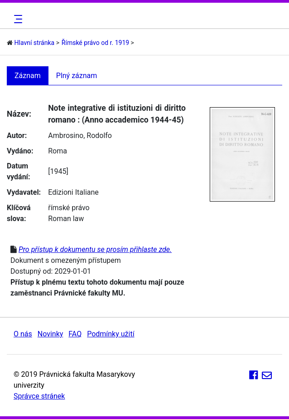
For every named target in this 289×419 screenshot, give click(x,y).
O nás (23, 334)
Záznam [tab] (27, 75)
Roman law (66, 218)
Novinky (50, 334)
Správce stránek (39, 396)
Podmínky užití (110, 334)
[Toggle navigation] (17, 19)
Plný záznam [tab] (76, 75)
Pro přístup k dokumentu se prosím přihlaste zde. (95, 249)
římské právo (69, 207)
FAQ (75, 334)
